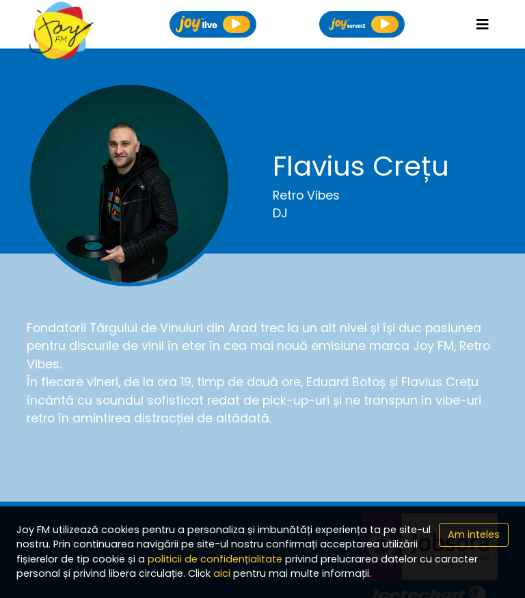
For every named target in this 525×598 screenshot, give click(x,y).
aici (221, 573)
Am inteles (474, 534)
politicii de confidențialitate (215, 559)
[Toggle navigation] (483, 24)
